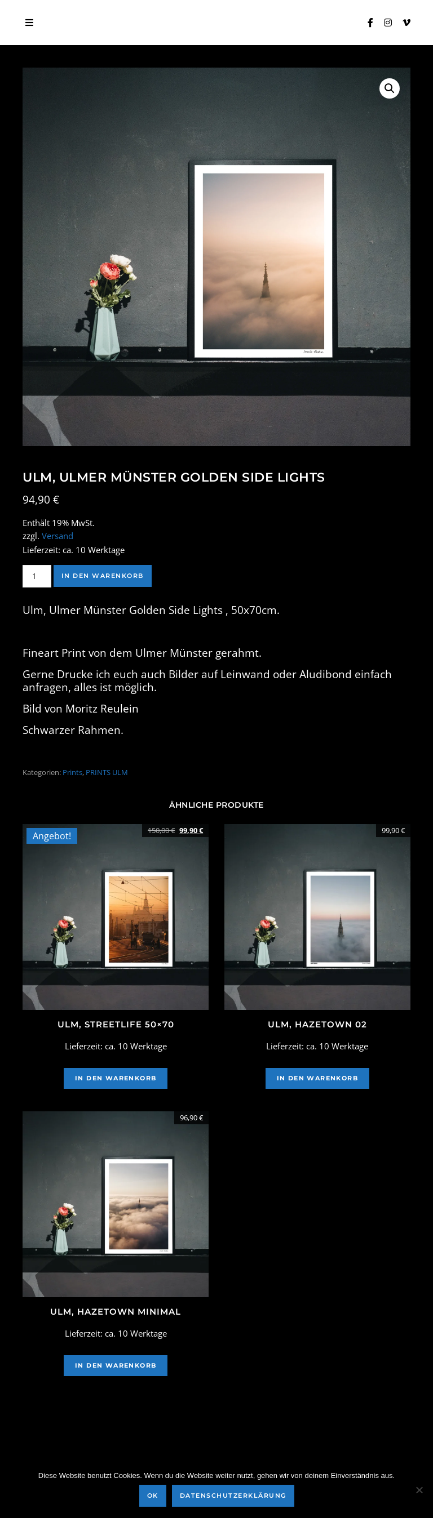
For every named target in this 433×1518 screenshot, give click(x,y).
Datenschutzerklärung (233, 1495)
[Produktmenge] (37, 576)
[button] (389, 88)
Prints (72, 772)
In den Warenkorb (102, 576)
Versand (57, 536)
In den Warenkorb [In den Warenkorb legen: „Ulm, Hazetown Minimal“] (115, 1365)
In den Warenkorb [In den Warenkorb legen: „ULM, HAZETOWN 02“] (317, 1078)
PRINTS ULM (107, 772)
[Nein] (419, 1489)
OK (152, 1495)
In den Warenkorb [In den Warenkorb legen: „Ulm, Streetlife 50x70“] (115, 1078)
